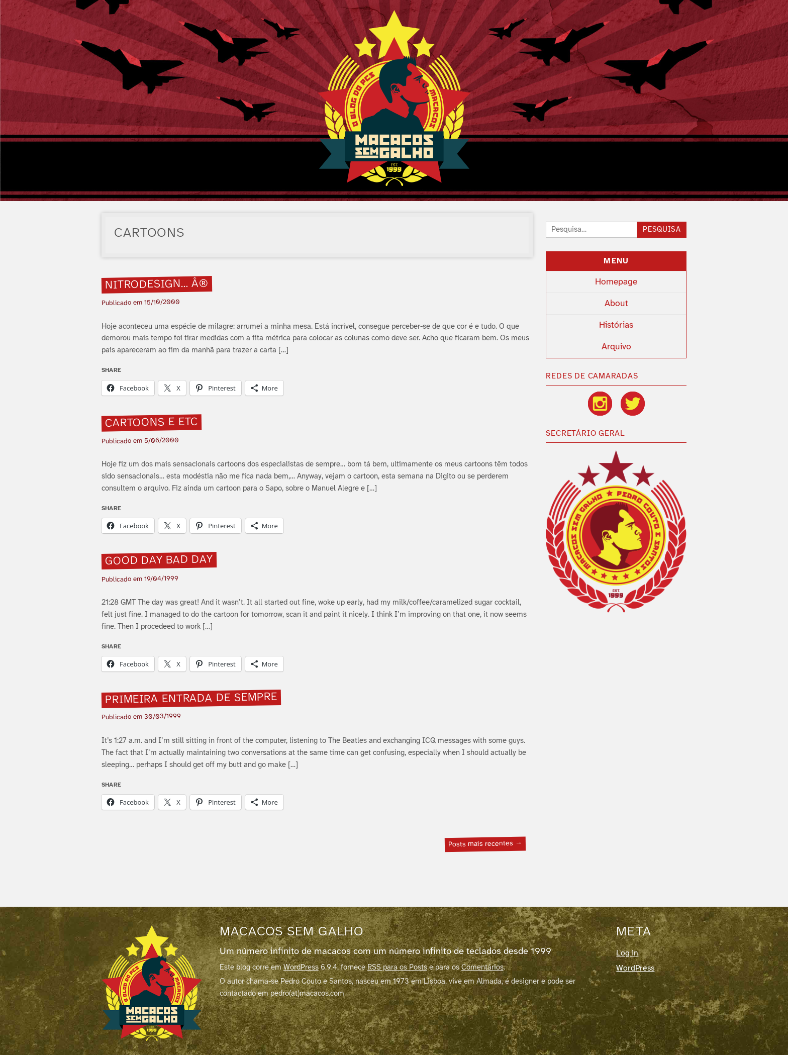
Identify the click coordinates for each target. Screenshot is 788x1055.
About (616, 303)
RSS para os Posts (397, 968)
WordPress (301, 968)
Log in (627, 953)
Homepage (616, 281)
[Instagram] (600, 404)
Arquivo (616, 346)
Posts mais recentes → (485, 844)
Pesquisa (662, 230)
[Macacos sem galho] (152, 983)
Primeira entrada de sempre (191, 698)
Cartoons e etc (151, 422)
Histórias (616, 325)
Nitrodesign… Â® (157, 284)
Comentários (482, 968)
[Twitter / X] (633, 404)
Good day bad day (159, 561)
